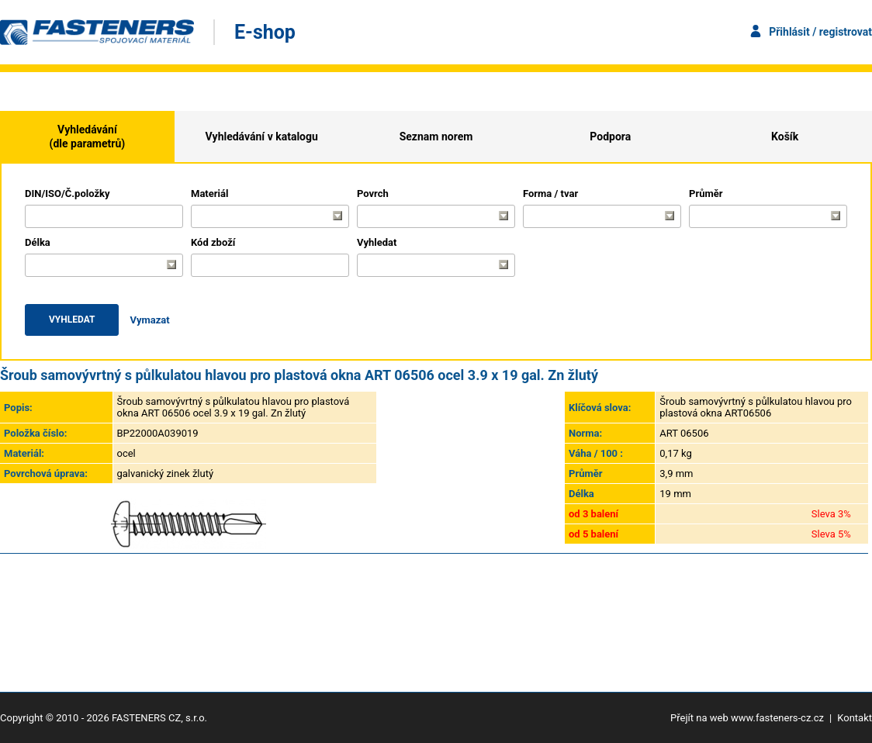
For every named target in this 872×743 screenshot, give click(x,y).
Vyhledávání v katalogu (262, 136)
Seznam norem (436, 136)
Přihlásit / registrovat (820, 32)
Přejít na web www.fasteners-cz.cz (747, 718)
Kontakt (854, 718)
